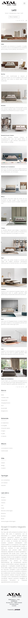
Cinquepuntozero (5, 403)
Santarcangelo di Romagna (8, 521)
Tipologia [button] (4, 476)
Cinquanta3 (4, 400)
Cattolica (3, 500)
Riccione (3, 516)
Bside (2, 395)
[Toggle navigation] (24, 3)
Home (6, 13)
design (3, 465)
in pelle (3, 433)
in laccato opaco (5, 428)
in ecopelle (4, 425)
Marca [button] (3, 390)
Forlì (2, 505)
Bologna (3, 497)
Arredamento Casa (14, 13)
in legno (3, 431)
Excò (2, 405)
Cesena (3, 502)
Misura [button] (3, 444)
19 (26, 20)
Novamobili (4, 408)
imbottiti (3, 485)
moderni (3, 468)
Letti (22, 13)
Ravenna (3, 513)
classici (3, 463)
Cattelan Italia (5, 397)
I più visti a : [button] (5, 493)
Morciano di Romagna (7, 510)
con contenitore (5, 480)
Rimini (2, 518)
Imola (2, 508)
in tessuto (3, 436)
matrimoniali (4, 451)
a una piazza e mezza (6, 448)
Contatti (14, 606)
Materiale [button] (4, 418)
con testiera (4, 482)
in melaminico (5, 423)
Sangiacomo (4, 411)
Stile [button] (2, 458)
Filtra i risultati (14, 17)
